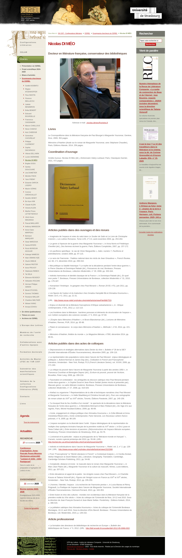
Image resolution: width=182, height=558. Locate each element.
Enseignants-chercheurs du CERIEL (105, 33)
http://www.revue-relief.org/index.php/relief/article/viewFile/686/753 (82, 300)
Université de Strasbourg (75, 546)
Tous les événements (31, 422)
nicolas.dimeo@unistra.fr (97, 123)
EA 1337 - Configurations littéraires (70, 33)
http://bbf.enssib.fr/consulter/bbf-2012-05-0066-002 (107, 528)
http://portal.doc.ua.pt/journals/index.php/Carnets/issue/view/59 (75, 442)
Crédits (91, 549)
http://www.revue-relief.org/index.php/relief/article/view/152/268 (85, 449)
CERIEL (87, 33)
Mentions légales (82, 549)
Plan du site (71, 549)
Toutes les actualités (31, 508)
